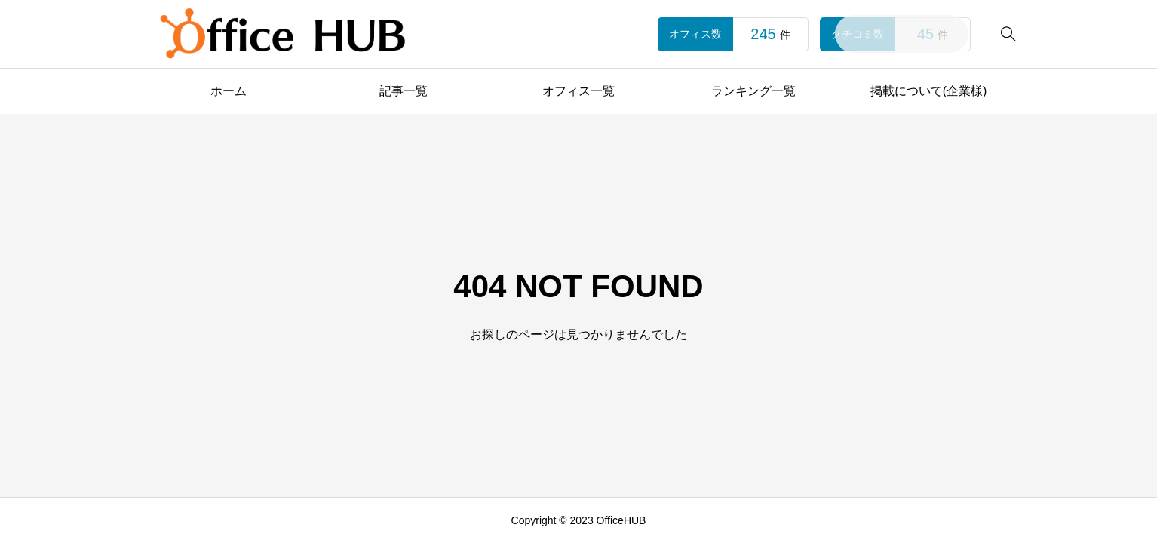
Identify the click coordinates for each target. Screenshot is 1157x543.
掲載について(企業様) (928, 90)
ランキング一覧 (753, 90)
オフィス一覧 (578, 90)
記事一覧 (403, 90)
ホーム (228, 90)
